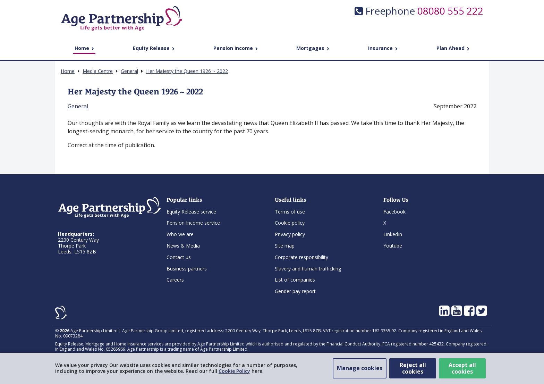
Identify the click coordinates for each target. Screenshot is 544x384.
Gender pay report (295, 291)
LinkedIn (392, 234)
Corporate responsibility (301, 257)
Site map (285, 245)
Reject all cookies (413, 368)
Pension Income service (193, 222)
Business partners (187, 268)
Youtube (392, 245)
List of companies (295, 279)
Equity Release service (191, 211)
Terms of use (290, 211)
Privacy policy (290, 234)
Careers (175, 279)
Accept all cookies (462, 368)
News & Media (183, 245)
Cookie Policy (234, 371)
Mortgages (312, 48)
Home (84, 48)
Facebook (394, 211)
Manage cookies (359, 368)
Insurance (383, 48)
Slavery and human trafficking (308, 268)
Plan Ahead (452, 48)
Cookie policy (290, 222)
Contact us (179, 257)
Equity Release (154, 48)
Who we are (180, 234)
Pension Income (235, 48)
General (78, 106)
